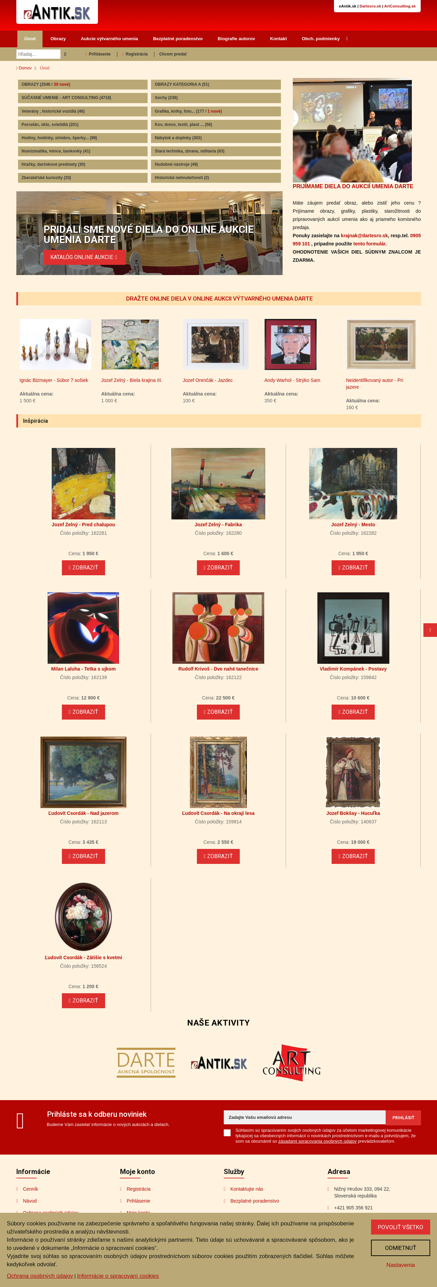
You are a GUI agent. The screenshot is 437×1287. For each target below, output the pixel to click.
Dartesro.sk (370, 6)
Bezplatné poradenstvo (178, 38)
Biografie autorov (236, 38)
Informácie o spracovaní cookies (118, 1276)
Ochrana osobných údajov (40, 1276)
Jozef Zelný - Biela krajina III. (132, 380)
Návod (30, 1201)
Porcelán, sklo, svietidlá (50, 124)
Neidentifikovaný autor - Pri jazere (374, 383)
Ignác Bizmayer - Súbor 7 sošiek (54, 380)
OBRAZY (46, 84)
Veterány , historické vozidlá (53, 111)
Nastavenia (400, 1265)
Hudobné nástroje (176, 164)
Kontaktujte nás (247, 1189)
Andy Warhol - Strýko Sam (292, 380)
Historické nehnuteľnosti (182, 177)
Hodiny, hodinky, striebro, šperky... (59, 137)
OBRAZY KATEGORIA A (182, 84)
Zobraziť (83, 567)
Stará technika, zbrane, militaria (189, 151)
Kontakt (278, 38)
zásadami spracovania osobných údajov (317, 1141)
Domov (24, 68)
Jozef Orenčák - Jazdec (208, 380)
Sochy (166, 97)
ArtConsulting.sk (400, 6)
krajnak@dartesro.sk (364, 235)
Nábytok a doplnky (178, 137)
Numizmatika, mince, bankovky (56, 151)
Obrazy (58, 38)
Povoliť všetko (400, 1227)
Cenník (30, 1189)
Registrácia (135, 54)
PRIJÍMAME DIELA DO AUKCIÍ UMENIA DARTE (353, 186)
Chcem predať (173, 54)
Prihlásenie (98, 54)
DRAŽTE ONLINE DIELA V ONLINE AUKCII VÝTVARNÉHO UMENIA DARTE (219, 298)
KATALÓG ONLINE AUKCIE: (84, 257)
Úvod (29, 38)
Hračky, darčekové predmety (53, 164)
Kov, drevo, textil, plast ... (183, 124)
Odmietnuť (400, 1247)
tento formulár (369, 243)
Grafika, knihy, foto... (188, 111)
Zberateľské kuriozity (46, 177)
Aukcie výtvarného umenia (109, 38)
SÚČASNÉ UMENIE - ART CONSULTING (66, 97)
